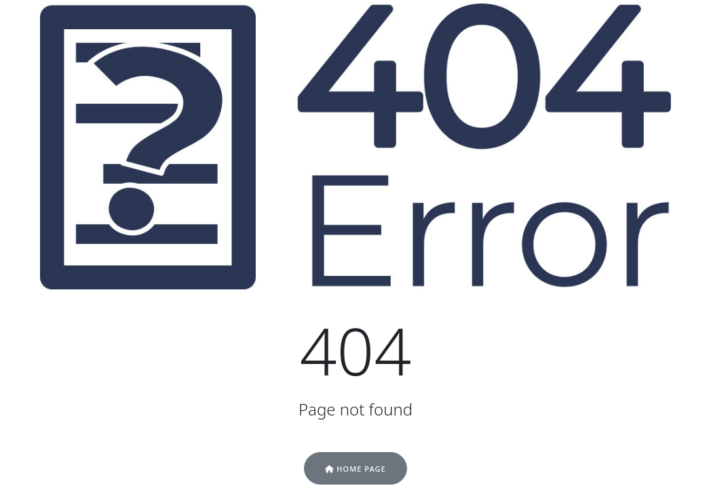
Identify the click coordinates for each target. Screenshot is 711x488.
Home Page (355, 469)
